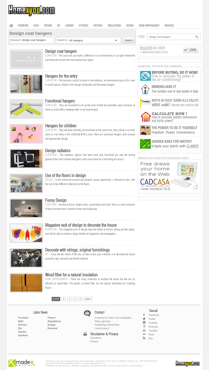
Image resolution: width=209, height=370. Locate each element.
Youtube (153, 330)
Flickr (151, 334)
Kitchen (22, 324)
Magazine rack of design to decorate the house (81, 225)
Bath (21, 321)
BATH (36, 25)
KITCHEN (48, 25)
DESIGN (129, 25)
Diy (20, 328)
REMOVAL (169, 25)
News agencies (103, 321)
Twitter (152, 319)
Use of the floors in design (65, 175)
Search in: (62, 40)
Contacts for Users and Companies (113, 317)
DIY (58, 25)
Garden (22, 331)
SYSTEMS (83, 25)
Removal (52, 328)
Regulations (54, 321)
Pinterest (153, 326)
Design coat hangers (61, 51)
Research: (16, 40)
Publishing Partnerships (107, 324)
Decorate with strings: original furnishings (77, 250)
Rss (151, 338)
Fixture (52, 317)
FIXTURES (97, 25)
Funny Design (56, 200)
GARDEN (69, 25)
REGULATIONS (114, 25)
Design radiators (57, 151)
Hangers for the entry (61, 76)
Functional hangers (60, 101)
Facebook (154, 315)
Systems (23, 335)
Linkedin (153, 323)
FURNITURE (23, 25)
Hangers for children (60, 126)
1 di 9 (56, 299)
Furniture (23, 317)
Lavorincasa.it (102, 328)
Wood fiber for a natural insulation (71, 275)
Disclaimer (95, 338)
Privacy (94, 341)
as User (152, 48)
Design (52, 324)
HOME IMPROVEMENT (149, 25)
